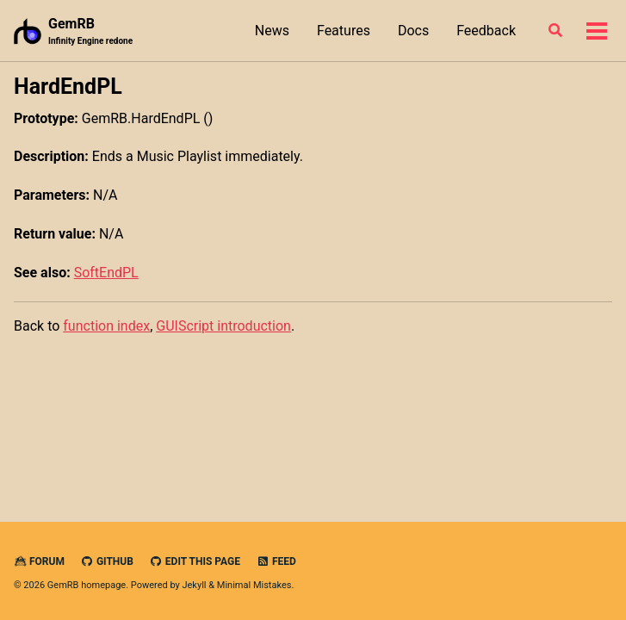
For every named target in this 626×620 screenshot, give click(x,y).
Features (343, 30)
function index (106, 326)
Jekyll (194, 585)
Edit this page (195, 561)
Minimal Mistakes (254, 585)
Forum (39, 561)
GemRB (90, 31)
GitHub (107, 561)
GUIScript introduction (223, 326)
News (272, 30)
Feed (276, 561)
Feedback (486, 30)
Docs (413, 30)
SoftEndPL (106, 272)
